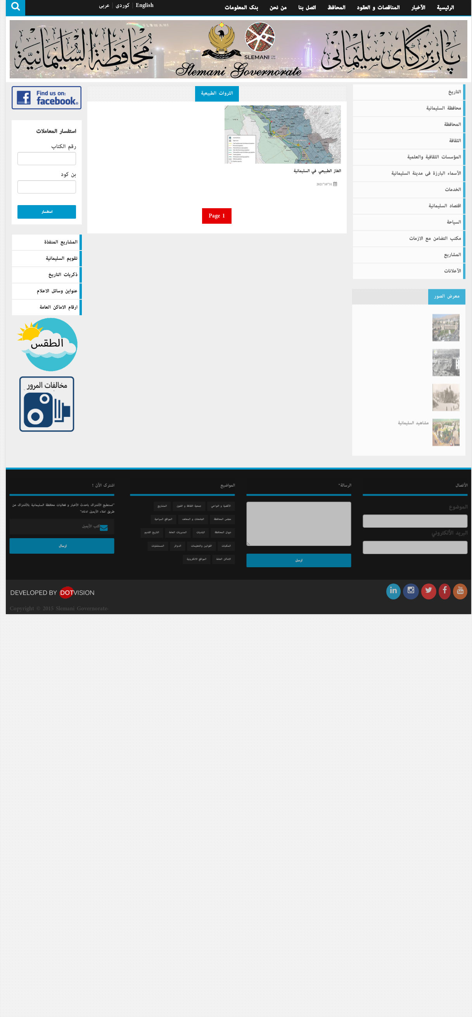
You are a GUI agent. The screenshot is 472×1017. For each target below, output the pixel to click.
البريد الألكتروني (452, 533)
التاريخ (454, 89)
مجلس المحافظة (225, 519)
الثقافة (455, 138)
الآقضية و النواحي (224, 506)
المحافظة (452, 122)
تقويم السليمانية (62, 258)
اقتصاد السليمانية (445, 203)
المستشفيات (160, 546)
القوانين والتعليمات (204, 546)
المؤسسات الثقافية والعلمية (434, 154)
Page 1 (217, 216)
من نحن (278, 7)
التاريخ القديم (154, 532)
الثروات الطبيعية (217, 93)
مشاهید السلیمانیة (413, 416)
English (145, 5)
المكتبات (229, 546)
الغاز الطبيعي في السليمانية (317, 170)
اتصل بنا (307, 7)
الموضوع (461, 507)
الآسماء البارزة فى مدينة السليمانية (426, 170)
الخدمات (453, 187)
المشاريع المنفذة (61, 242)
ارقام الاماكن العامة (59, 307)
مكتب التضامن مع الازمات (435, 236)
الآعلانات (452, 268)
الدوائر (180, 546)
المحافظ (336, 7)
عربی (104, 5)
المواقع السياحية (166, 519)
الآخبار (418, 7)
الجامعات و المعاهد (196, 519)
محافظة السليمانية (443, 105)
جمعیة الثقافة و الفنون (192, 506)
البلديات (203, 532)
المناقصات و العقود (378, 7)
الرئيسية (445, 7)
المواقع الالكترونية (199, 559)
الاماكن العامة (226, 559)
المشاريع (452, 252)
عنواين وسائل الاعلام (57, 291)
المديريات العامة (181, 532)
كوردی (123, 5)
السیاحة (454, 219)
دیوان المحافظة (226, 532)
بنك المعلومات (241, 7)
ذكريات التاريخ (63, 275)
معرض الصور (447, 293)
